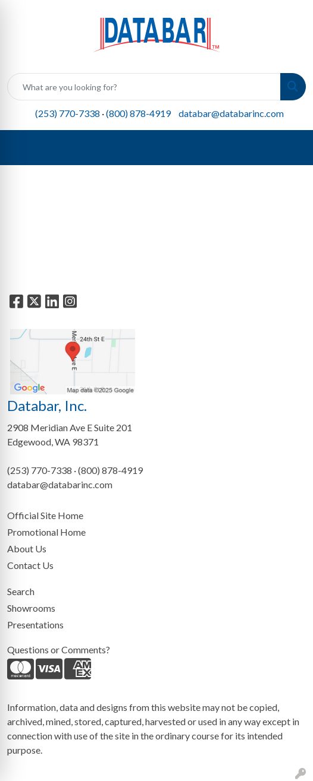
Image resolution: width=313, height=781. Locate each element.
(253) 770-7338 (67, 113)
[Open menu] (289, 148)
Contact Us (30, 565)
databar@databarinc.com (231, 113)
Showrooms (31, 608)
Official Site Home (45, 515)
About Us (26, 548)
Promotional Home (46, 531)
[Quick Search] (144, 86)
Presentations (35, 624)
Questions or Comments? (58, 649)
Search (21, 591)
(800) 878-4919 (138, 113)
